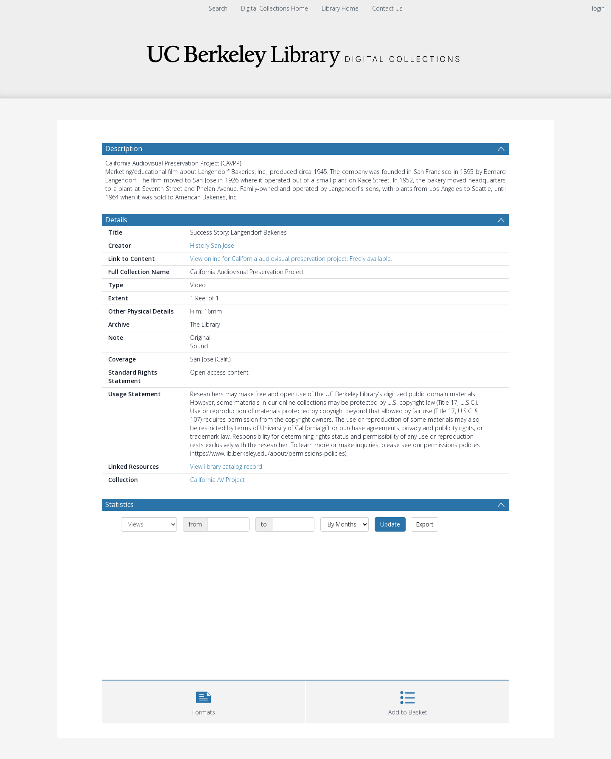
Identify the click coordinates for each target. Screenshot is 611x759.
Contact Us (387, 8)
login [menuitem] (598, 8)
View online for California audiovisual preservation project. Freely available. (291, 259)
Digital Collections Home (274, 8)
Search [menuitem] (218, 8)
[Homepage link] (305, 54)
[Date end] (293, 524)
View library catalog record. (226, 466)
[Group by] (149, 524)
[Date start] (228, 524)
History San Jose (212, 245)
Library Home (340, 8)
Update (390, 524)
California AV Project (217, 480)
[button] (203, 701)
